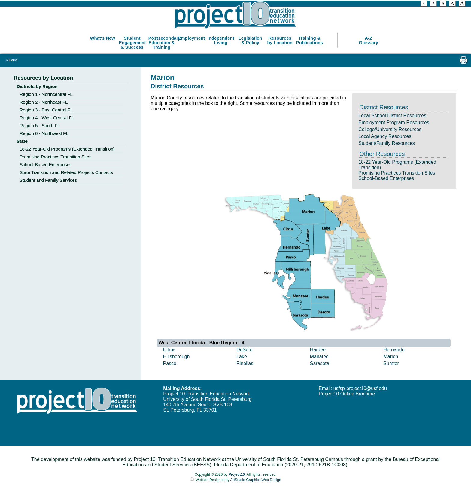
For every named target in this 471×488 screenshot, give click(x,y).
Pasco (169, 363)
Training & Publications (309, 39)
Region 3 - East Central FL (46, 109)
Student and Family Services (48, 180)
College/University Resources (389, 129)
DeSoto (244, 349)
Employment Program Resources (393, 122)
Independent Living (221, 39)
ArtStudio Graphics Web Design (255, 480)
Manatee (319, 356)
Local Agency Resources (384, 136)
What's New (102, 36)
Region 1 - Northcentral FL (46, 94)
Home (13, 60)
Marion (390, 356)
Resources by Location (279, 39)
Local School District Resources (392, 115)
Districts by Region (37, 86)
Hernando (393, 349)
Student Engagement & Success (132, 41)
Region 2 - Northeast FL (44, 102)
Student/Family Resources (386, 143)
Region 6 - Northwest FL (44, 133)
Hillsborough (176, 356)
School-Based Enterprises (386, 178)
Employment (191, 36)
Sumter (391, 363)
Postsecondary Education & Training (162, 41)
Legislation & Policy (250, 39)
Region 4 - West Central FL (47, 117)
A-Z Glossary (368, 39)
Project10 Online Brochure (347, 393)
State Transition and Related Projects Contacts (66, 172)
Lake (241, 356)
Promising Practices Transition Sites (396, 172)
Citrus (169, 349)
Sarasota (319, 363)
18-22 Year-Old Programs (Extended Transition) (67, 148)
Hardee (318, 349)
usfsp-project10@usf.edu (360, 388)
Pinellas (244, 363)
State (22, 141)
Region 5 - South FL (40, 125)
